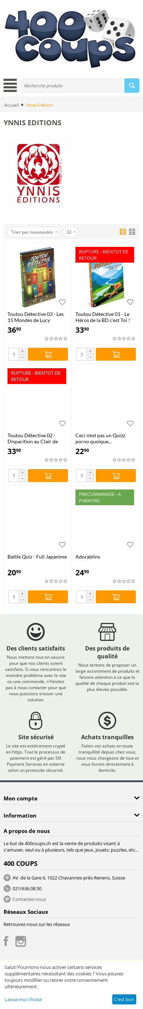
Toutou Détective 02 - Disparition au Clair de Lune (33, 438)
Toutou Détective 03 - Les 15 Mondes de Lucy (36, 317)
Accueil (11, 105)
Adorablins (87, 557)
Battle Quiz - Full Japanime (37, 557)
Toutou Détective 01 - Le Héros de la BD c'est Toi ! (102, 317)
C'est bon (124, 999)
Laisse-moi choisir (23, 999)
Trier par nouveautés (34, 232)
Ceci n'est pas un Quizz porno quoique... (100, 438)
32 (71, 232)
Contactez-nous (29, 899)
